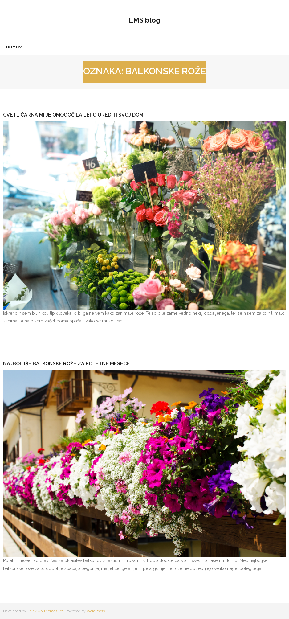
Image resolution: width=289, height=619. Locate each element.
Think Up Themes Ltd (45, 611)
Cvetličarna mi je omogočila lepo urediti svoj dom (73, 115)
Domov (14, 47)
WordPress (96, 611)
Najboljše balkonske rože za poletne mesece (66, 364)
